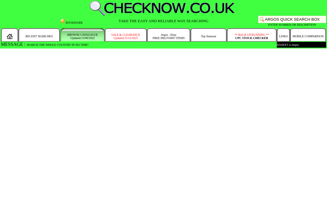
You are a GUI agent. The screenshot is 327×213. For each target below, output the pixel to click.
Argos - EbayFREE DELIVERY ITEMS (169, 36)
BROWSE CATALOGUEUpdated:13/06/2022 (82, 36)
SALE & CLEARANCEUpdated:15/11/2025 (125, 36)
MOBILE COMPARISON (307, 36)
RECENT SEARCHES (39, 36)
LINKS (283, 36)
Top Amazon (208, 36)
